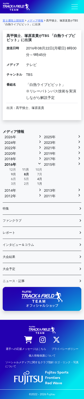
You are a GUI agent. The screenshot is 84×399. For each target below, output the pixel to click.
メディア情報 (13, 132)
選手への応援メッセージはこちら (26, 348)
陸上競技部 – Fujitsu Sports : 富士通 (16, 7)
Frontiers (52, 378)
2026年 (10, 137)
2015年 (50, 165)
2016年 (10, 165)
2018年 (10, 159)
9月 (13, 174)
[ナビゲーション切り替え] (74, 7)
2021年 (50, 148)
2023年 (50, 143)
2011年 (50, 196)
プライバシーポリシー (65, 348)
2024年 (10, 143)
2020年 (10, 154)
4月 (39, 179)
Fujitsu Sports (57, 372)
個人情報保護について (42, 355)
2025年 (50, 137)
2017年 (50, 159)
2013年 (50, 191)
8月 (26, 174)
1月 (39, 184)
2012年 (10, 196)
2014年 (10, 191)
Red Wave (53, 383)
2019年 (50, 154)
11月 (25, 170)
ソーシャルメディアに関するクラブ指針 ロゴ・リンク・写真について (42, 364)
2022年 (10, 148)
